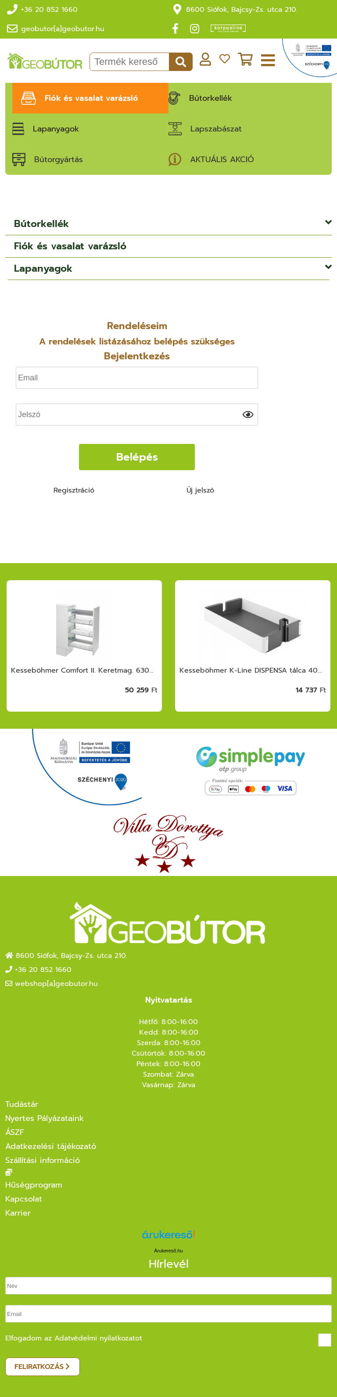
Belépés (137, 457)
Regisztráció (74, 490)
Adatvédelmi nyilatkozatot (98, 1338)
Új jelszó (200, 490)
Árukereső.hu (168, 1250)
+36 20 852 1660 (49, 9)
